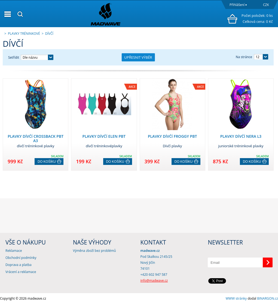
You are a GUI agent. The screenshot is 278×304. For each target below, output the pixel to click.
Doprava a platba (18, 264)
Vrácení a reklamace (20, 271)
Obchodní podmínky (20, 257)
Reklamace (13, 250)
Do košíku (47, 162)
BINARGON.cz (267, 298)
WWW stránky (236, 298)
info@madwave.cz (154, 280)
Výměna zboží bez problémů (94, 250)
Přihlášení (237, 4)
